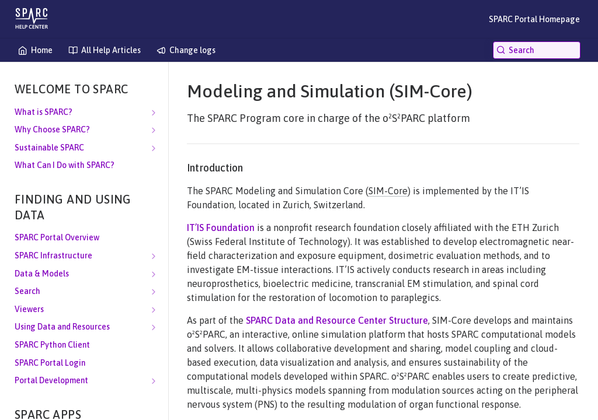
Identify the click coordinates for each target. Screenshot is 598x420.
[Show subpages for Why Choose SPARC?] (153, 130)
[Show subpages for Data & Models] (153, 274)
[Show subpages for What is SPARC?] (153, 112)
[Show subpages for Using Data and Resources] (153, 327)
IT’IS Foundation (221, 227)
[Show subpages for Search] (153, 291)
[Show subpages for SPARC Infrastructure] (153, 256)
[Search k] (536, 50)
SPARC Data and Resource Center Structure (337, 320)
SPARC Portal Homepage (534, 19)
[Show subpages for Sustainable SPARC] (153, 148)
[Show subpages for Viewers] (153, 309)
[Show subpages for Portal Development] (153, 381)
